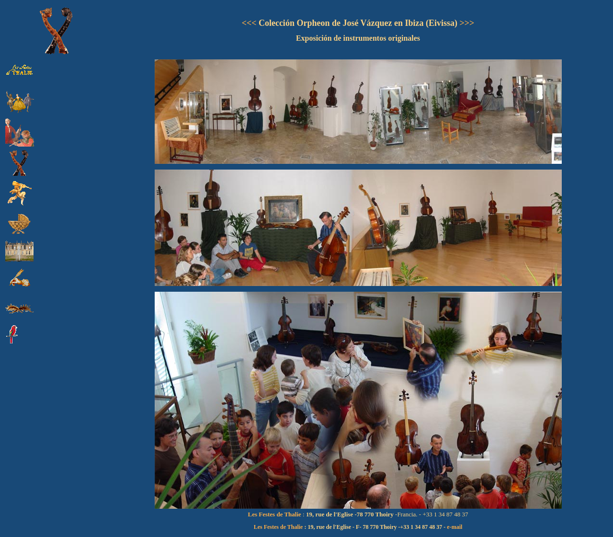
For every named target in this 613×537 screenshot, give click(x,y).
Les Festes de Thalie (278, 527)
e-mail (454, 527)
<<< (249, 23)
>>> (465, 23)
